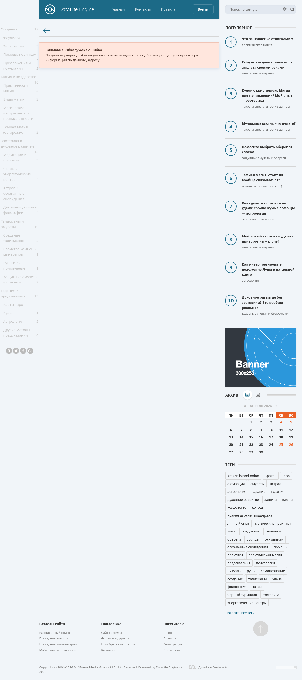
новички (274, 531)
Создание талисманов (21, 252)
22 (251, 444)
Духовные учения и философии (21, 223)
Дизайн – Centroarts (208, 667)
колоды (258, 507)
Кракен (271, 475)
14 (241, 437)
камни (287, 499)
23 (261, 444)
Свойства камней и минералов (21, 267)
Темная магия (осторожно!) (21, 139)
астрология (236, 491)
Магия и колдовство (19, 84)
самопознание (273, 571)
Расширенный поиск (54, 632)
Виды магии (21, 107)
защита (270, 499)
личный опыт (238, 523)
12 (291, 429)
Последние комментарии (58, 644)
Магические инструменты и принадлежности (21, 121)
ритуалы (234, 571)
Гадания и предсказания (19, 311)
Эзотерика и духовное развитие (19, 155)
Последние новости (53, 638)
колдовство (236, 507)
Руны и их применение (21, 281)
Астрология (21, 342)
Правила (168, 9)
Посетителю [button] (173, 623)
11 (281, 429)
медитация (252, 531)
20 (231, 444)
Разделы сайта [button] (52, 623)
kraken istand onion (243, 475)
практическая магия (265, 555)
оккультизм (274, 539)
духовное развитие (243, 499)
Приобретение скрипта (118, 644)
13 (231, 437)
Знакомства (21, 48)
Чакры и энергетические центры (21, 185)
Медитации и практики (21, 168)
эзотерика (271, 594)
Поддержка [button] (111, 623)
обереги (234, 539)
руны (251, 571)
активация (236, 483)
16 (261, 437)
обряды (253, 539)
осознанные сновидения (247, 547)
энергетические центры (247, 602)
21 (241, 444)
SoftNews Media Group (91, 667)
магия (232, 531)
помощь (280, 547)
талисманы (257, 579)
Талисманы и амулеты (19, 237)
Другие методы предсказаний (21, 354)
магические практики (273, 523)
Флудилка (21, 39)
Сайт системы (111, 632)
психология (265, 563)
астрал (275, 483)
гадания (277, 491)
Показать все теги (240, 613)
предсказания (239, 563)
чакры (257, 586)
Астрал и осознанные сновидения (21, 205)
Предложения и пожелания (21, 71)
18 (281, 437)
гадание (258, 491)
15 (251, 437)
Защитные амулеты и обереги (21, 296)
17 (271, 437)
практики (235, 555)
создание (235, 579)
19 (291, 437)
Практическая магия (21, 95)
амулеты (257, 483)
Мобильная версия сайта (57, 650)
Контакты (143, 9)
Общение (19, 29)
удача (277, 579)
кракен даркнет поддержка (249, 515)
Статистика (171, 650)
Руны (21, 332)
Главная (118, 9)
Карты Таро (21, 322)
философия (236, 586)
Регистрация (172, 644)
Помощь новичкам (21, 59)
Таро (286, 475)
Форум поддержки (115, 638)
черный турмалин (242, 594)
